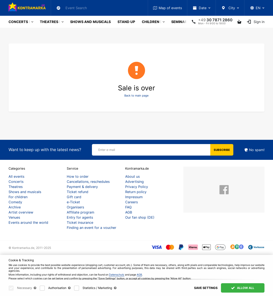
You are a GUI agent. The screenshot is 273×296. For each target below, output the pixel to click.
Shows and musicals (90, 22)
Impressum (134, 197)
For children (18, 197)
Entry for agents (80, 217)
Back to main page (136, 95)
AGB (128, 212)
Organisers (75, 207)
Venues (14, 217)
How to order (78, 176)
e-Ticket (73, 202)
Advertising (134, 181)
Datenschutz (116, 279)
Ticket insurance (80, 222)
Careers (131, 202)
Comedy (15, 202)
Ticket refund (77, 192)
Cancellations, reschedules (88, 181)
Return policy (136, 192)
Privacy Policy (136, 187)
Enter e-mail (106, 150)
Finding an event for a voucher (91, 227)
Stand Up (126, 22)
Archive (15, 207)
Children (150, 22)
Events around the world (28, 222)
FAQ (128, 207)
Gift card (74, 197)
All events (16, 176)
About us (132, 176)
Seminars (180, 22)
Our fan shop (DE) (139, 217)
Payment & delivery (82, 187)
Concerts (18, 22)
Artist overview (21, 212)
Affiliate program (80, 212)
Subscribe (222, 150)
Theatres (49, 22)
